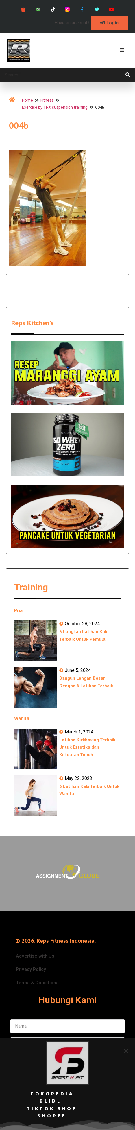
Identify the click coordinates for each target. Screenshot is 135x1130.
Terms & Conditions (37, 983)
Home (27, 100)
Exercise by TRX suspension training (55, 107)
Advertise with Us (35, 956)
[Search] (128, 75)
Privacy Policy (31, 969)
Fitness (46, 100)
